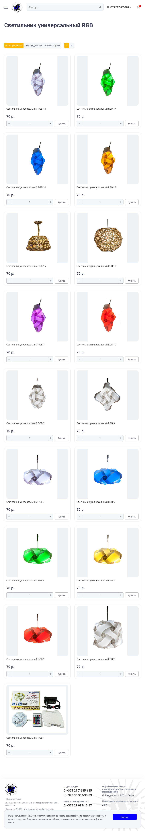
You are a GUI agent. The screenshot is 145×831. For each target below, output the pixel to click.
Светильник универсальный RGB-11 (26, 344)
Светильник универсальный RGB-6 (96, 501)
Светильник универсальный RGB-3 (25, 659)
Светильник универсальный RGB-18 (26, 108)
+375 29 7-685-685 (118, 7)
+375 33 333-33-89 (78, 795)
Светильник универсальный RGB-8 (96, 423)
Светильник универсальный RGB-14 (26, 187)
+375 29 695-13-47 (78, 805)
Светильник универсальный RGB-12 (96, 266)
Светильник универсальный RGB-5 (25, 580)
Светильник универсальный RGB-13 (96, 187)
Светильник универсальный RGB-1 (25, 737)
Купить (61, 123)
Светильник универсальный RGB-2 (96, 659)
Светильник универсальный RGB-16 (26, 266)
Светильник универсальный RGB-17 (96, 108)
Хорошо (124, 817)
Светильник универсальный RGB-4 (96, 580)
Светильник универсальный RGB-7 (25, 501)
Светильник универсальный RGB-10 (96, 344)
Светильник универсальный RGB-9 (25, 423)
